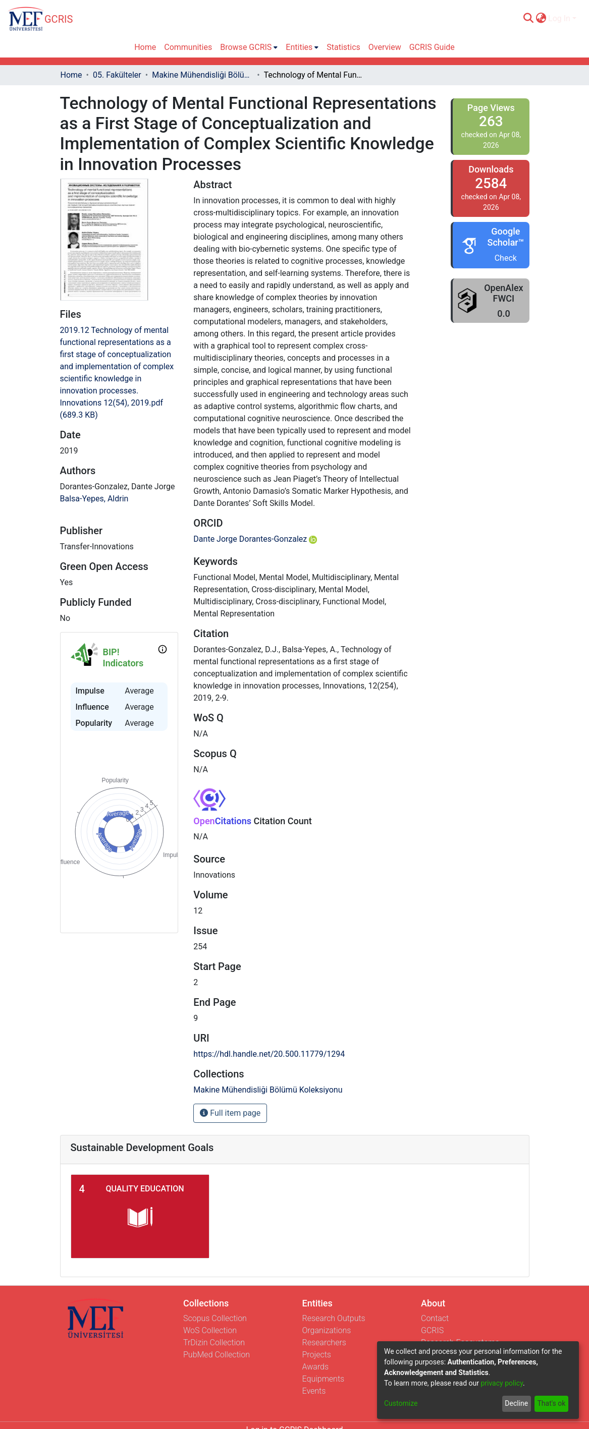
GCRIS (432, 1330)
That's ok (551, 1403)
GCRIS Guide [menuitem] (432, 47)
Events (314, 1391)
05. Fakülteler (117, 75)
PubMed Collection (216, 1354)
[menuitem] (540, 19)
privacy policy (501, 1383)
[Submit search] (528, 19)
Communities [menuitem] (188, 47)
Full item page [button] (230, 1113)
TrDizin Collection (214, 1342)
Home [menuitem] (145, 47)
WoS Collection (210, 1330)
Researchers (324, 1342)
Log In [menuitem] (559, 18)
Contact (435, 1318)
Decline (516, 1403)
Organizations (326, 1330)
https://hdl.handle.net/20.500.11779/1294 (269, 1054)
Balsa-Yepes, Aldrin (94, 498)
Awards (315, 1366)
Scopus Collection (215, 1318)
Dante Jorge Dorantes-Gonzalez (255, 539)
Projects (316, 1354)
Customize (400, 1403)
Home (71, 75)
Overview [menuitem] (384, 47)
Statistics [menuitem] (343, 47)
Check (506, 258)
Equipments (323, 1379)
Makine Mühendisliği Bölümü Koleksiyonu (202, 75)
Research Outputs (333, 1318)
